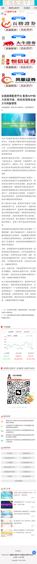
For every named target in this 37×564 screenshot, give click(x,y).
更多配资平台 (30, 13)
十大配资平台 (27, 467)
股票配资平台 (27, 453)
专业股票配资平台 (26, 462)
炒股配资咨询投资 (9, 472)
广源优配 (9, 476)
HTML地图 (21, 557)
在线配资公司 (27, 472)
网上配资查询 (27, 476)
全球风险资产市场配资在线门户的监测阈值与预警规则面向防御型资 (20, 426)
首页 (3, 8)
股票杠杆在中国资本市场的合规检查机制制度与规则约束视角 (20, 421)
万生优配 (9, 453)
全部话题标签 (18, 481)
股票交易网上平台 (9, 467)
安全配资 (27, 8)
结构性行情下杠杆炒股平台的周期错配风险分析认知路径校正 (20, 431)
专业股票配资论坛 (9, 458)
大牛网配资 (9, 462)
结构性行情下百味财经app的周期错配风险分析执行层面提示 (20, 441)
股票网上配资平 (14, 8)
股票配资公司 (27, 458)
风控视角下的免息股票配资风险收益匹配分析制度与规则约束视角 (20, 436)
